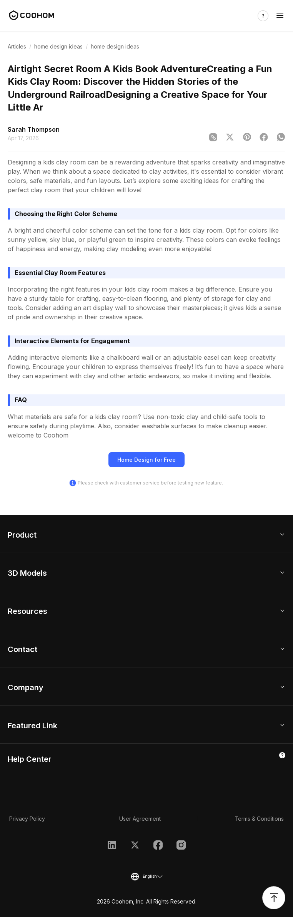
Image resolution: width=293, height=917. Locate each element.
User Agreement (140, 818)
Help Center (30, 759)
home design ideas (58, 46)
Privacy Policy (27, 818)
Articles (17, 46)
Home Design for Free (146, 459)
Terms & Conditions (259, 818)
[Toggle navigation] (280, 15)
